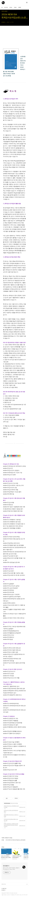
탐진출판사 (6, 866)
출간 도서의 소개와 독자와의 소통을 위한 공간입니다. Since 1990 (11, 868)
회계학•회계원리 (7, 803)
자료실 (15, 7)
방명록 (19, 7)
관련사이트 (4, 884)
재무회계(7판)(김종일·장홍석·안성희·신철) (11, 820)
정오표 (11, 7)
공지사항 (6, 7)
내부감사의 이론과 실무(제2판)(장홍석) (11, 811)
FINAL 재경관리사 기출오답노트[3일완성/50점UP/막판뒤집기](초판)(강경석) (11, 825)
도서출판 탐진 (4, 888)
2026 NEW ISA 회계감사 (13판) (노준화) (11, 815)
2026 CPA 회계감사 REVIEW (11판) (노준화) (11, 806)
